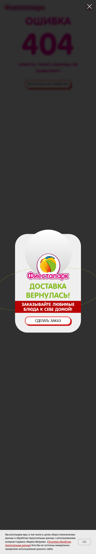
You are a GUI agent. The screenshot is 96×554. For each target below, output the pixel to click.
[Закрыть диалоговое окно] (89, 6)
